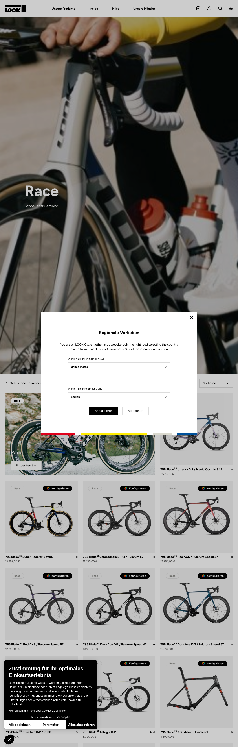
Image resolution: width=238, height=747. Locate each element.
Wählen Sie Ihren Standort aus (86, 358)
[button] (9, 739)
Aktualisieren (104, 411)
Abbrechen (135, 411)
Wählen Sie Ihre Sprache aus (85, 388)
